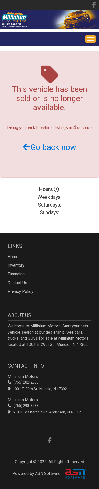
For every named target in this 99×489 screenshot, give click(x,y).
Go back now (49, 147)
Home (13, 256)
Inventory (16, 265)
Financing (16, 274)
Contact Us (17, 282)
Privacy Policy (20, 291)
